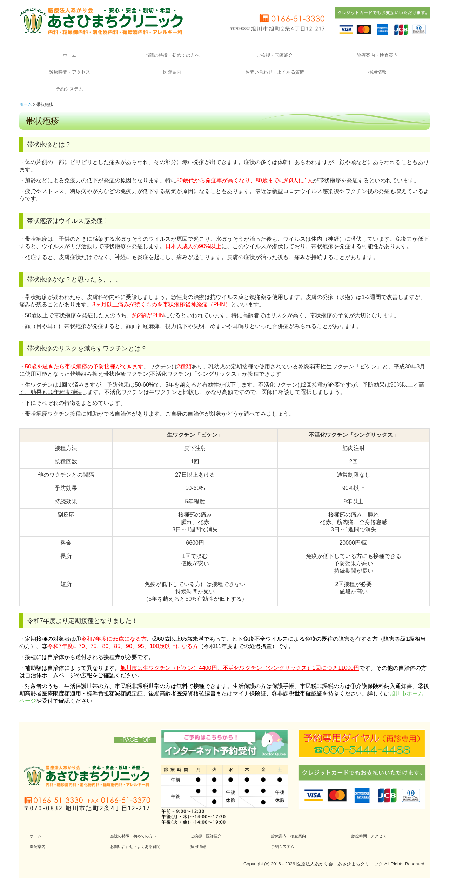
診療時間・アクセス (69, 72)
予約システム (69, 88)
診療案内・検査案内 (377, 55)
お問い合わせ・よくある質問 (274, 72)
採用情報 (377, 72)
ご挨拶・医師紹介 (274, 55)
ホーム (69, 55)
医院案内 (172, 72)
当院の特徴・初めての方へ (172, 55)
